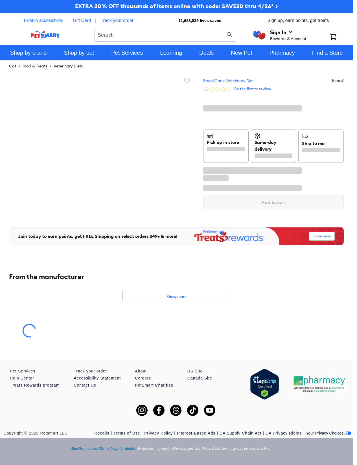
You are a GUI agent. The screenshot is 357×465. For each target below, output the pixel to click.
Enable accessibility (43, 20)
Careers (143, 378)
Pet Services (23, 371)
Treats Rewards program (35, 385)
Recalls (102, 433)
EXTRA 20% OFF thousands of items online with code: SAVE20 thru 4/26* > (176, 6)
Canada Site (199, 378)
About (141, 371)
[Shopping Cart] (340, 37)
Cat (12, 66)
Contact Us (85, 385)
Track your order (116, 20)
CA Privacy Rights (284, 433)
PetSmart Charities (154, 385)
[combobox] (165, 34)
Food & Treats (35, 66)
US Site (195, 371)
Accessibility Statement (97, 378)
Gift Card (82, 20)
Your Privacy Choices (328, 433)
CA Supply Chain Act (240, 433)
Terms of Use (126, 433)
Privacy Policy (158, 433)
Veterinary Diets (68, 66)
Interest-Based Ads (196, 433)
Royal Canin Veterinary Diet (228, 80)
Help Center (22, 378)
